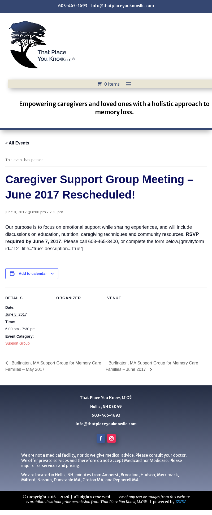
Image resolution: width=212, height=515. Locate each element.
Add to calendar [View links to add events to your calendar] (33, 273)
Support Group (17, 343)
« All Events (17, 143)
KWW (180, 501)
